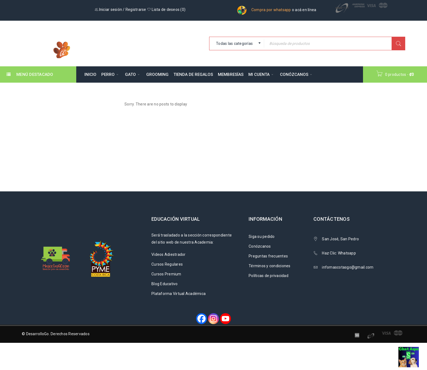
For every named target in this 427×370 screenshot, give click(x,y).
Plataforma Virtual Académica (178, 293)
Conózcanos (260, 246)
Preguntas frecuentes (268, 256)
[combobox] (236, 43)
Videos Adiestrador (168, 254)
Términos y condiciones (270, 266)
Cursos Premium (166, 274)
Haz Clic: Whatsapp (339, 253)
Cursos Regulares (167, 264)
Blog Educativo (164, 284)
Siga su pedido (262, 236)
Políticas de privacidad (268, 275)
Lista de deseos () (166, 9)
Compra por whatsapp (271, 10)
